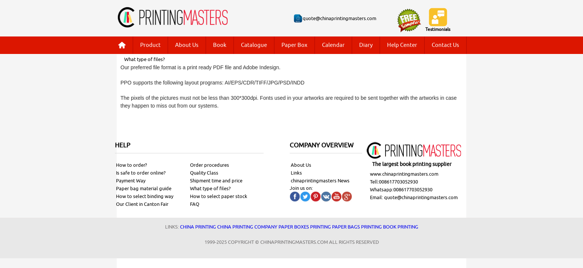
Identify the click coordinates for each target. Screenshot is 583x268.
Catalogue (254, 45)
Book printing (400, 227)
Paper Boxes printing (304, 227)
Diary (366, 45)
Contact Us (445, 45)
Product (150, 45)
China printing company (247, 227)
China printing (198, 227)
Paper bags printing (357, 227)
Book (219, 45)
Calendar (333, 45)
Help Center (402, 45)
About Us (187, 45)
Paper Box (294, 45)
